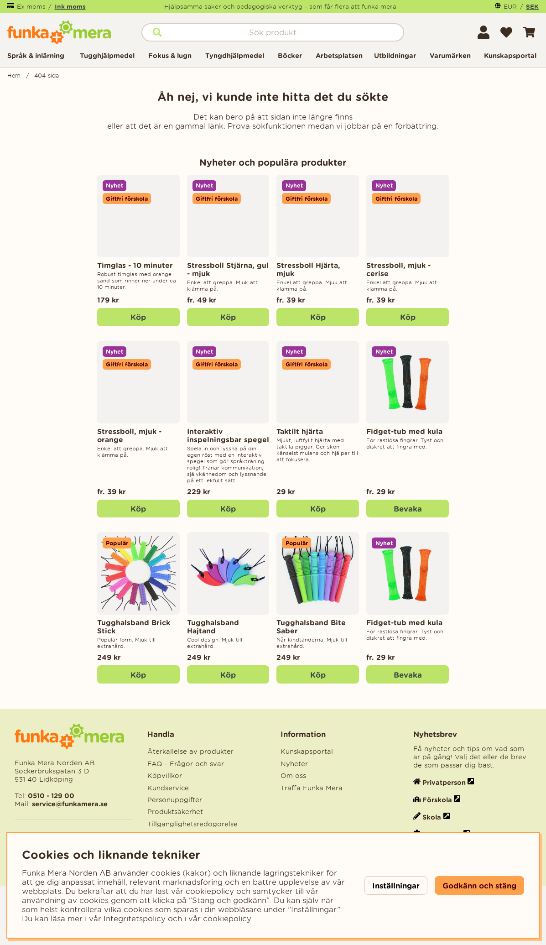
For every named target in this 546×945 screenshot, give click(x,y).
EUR (510, 6)
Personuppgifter (174, 800)
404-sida (46, 75)
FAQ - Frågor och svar (185, 764)
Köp (228, 317)
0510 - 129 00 (51, 795)
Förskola (437, 800)
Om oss (293, 776)
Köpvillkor (164, 776)
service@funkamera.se (69, 804)
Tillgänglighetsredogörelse (192, 824)
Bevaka (408, 508)
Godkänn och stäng (479, 885)
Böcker (290, 55)
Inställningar (396, 885)
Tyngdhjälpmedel (234, 55)
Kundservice (168, 788)
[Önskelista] (506, 32)
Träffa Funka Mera (312, 788)
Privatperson (444, 782)
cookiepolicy (227, 918)
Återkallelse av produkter (190, 751)
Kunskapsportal (510, 55)
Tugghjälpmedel (107, 55)
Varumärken (450, 55)
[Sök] (272, 32)
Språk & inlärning (35, 55)
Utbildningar (395, 55)
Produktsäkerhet (175, 812)
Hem (14, 75)
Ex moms (31, 6)
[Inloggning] (483, 32)
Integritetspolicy (135, 918)
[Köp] (138, 317)
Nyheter (294, 764)
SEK (532, 6)
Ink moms (70, 6)
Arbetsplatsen (339, 55)
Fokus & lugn (170, 55)
